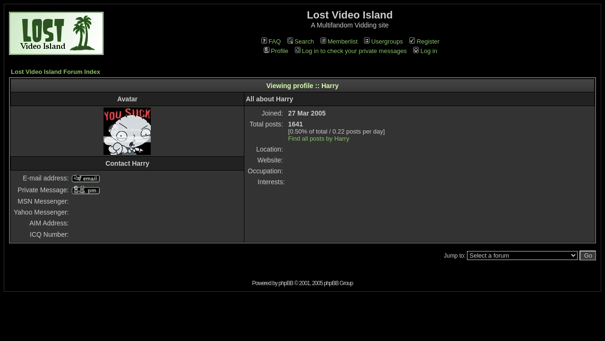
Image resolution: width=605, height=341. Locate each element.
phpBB (285, 283)
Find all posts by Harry (318, 138)
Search (300, 41)
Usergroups (383, 41)
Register (424, 41)
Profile (276, 50)
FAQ (271, 41)
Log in (425, 50)
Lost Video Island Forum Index (55, 71)
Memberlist (339, 41)
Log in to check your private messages (351, 50)
